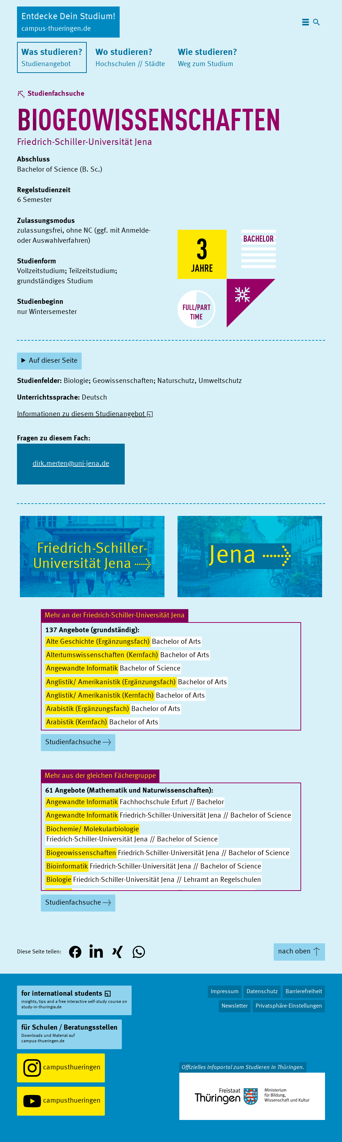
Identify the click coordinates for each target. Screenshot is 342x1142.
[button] (75, 952)
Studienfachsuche (55, 94)
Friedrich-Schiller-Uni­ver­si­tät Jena (84, 142)
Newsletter (235, 1006)
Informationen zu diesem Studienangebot (81, 414)
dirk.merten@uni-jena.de (71, 463)
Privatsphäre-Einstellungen (289, 1006)
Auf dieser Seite (53, 361)
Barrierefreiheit (304, 992)
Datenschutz (262, 992)
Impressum (225, 992)
